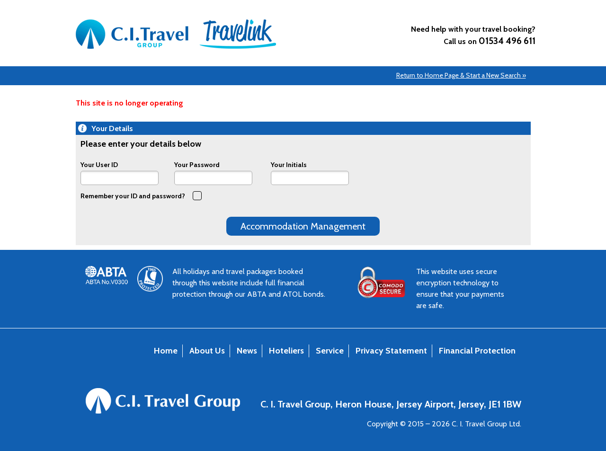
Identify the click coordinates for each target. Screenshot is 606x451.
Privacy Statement (391, 350)
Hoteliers (286, 350)
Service (330, 350)
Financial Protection (477, 350)
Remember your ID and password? (141, 195)
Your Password (197, 164)
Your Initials (289, 164)
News (247, 350)
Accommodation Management (303, 226)
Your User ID (99, 164)
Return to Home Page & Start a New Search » (461, 75)
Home (166, 350)
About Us (207, 350)
